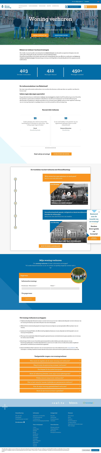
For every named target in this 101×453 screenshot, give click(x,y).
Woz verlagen (71, 424)
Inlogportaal (53, 412)
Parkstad (35, 438)
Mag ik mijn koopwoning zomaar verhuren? (50, 364)
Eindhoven (35, 433)
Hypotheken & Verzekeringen (75, 423)
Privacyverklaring (37, 416)
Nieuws (49, 5)
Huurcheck (71, 414)
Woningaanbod (23, 5)
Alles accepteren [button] (95, 450)
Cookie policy (36, 418)
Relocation (53, 429)
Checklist (52, 419)
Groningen (35, 436)
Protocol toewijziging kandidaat (41, 419)
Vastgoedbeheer (33, 5)
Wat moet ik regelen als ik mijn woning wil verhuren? (50, 360)
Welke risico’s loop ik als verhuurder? (50, 377)
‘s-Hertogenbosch (37, 446)
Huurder (52, 414)
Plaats (52, 285)
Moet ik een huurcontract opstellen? (49, 390)
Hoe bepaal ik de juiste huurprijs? (50, 368)
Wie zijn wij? (18, 414)
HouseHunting (19, 412)
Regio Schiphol (37, 439)
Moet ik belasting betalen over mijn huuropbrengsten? (50, 373)
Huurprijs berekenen (55, 431)
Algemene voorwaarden (39, 414)
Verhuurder (53, 416)
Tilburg (35, 443)
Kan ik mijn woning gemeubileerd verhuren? (50, 385)
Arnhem (35, 429)
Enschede (35, 434)
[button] (21, 130)
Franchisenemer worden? (21, 418)
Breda (34, 431)
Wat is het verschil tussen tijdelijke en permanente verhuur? (50, 381)
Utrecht (35, 445)
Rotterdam (35, 441)
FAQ (20, 7)
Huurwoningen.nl (72, 419)
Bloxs (69, 416)
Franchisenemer (54, 418)
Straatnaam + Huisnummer (29, 285)
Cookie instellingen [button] (86, 450)
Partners (70, 412)
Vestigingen (42, 5)
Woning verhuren (54, 426)
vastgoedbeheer (71, 347)
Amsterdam (36, 428)
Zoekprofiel (55, 5)
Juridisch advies (72, 421)
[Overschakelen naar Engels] (98, 2)
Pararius (70, 418)
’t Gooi (34, 426)
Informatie (36, 412)
